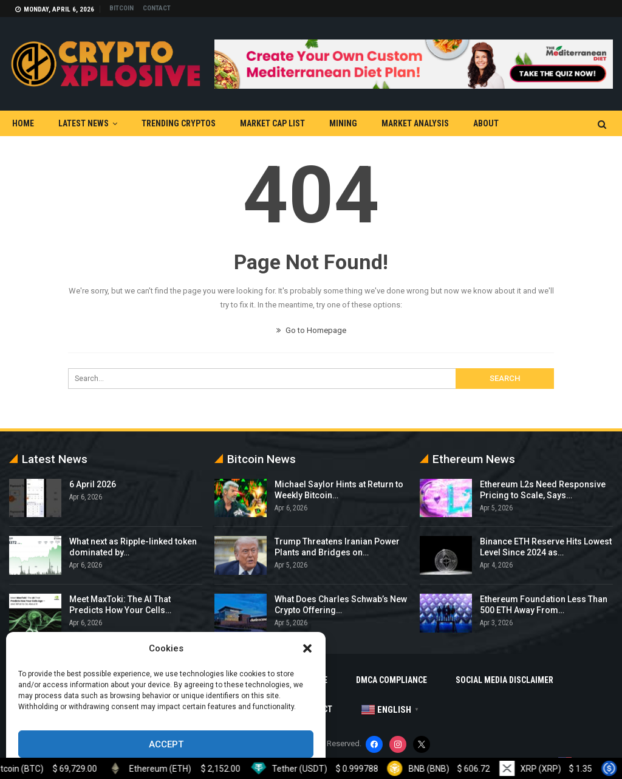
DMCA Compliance (391, 680)
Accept (166, 744)
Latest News (83, 123)
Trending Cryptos (179, 123)
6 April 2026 (92, 484)
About (486, 123)
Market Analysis (415, 123)
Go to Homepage (311, 330)
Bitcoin (121, 8)
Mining (343, 123)
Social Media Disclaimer (504, 680)
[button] (307, 648)
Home (23, 123)
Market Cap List (272, 123)
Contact (157, 8)
